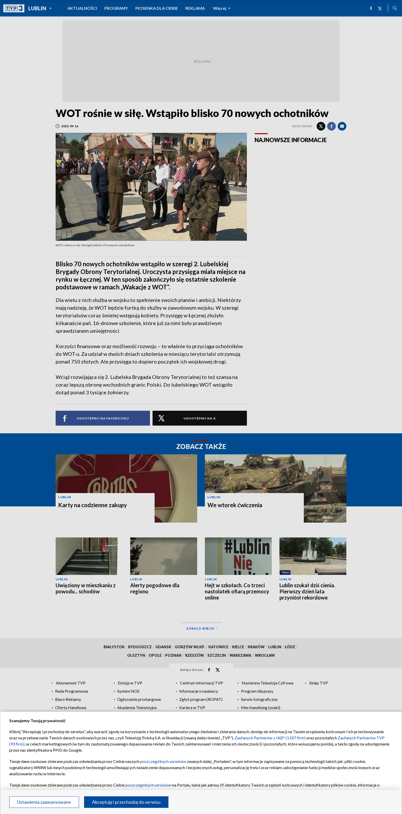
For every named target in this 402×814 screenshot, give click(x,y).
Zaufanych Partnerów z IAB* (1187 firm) (270, 737)
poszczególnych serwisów (163, 761)
